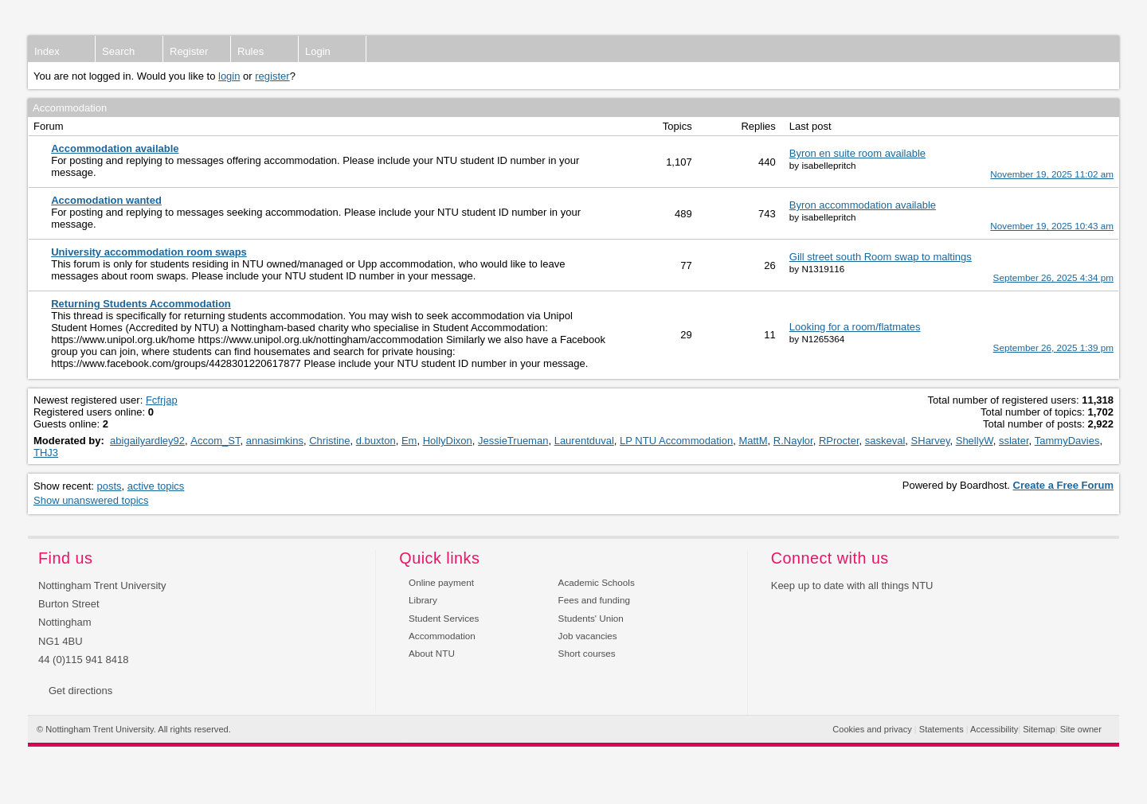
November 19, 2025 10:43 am (1052, 226)
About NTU (432, 653)
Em (409, 441)
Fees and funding (594, 600)
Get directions (80, 691)
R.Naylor (793, 441)
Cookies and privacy (871, 729)
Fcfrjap (162, 400)
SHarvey (930, 441)
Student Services (444, 618)
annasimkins (274, 441)
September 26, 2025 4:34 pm (1053, 277)
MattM (752, 441)
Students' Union (591, 618)
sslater (1014, 441)
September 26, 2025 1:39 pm (1053, 347)
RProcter (839, 441)
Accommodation (442, 635)
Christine (329, 441)
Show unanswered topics (91, 500)
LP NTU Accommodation (676, 441)
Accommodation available (114, 148)
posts (109, 486)
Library (423, 600)
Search (118, 51)
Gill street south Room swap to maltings (880, 257)
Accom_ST (215, 441)
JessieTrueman (513, 441)
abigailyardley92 (147, 441)
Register (189, 51)
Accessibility (994, 729)
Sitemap (1039, 729)
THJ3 (45, 453)
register (272, 76)
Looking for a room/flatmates (855, 327)
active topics (156, 486)
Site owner (1081, 729)
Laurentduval (584, 441)
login (229, 76)
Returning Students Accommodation (141, 304)
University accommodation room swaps (149, 252)
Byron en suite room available (857, 153)
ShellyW (974, 441)
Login (318, 51)
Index (47, 51)
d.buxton (376, 441)
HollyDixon (447, 441)
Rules (250, 51)
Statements (941, 729)
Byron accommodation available (862, 205)
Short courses (587, 653)
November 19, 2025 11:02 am (1052, 174)
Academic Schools (596, 582)
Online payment (441, 582)
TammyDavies (1067, 441)
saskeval (885, 441)
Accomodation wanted (106, 200)
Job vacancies (587, 635)
